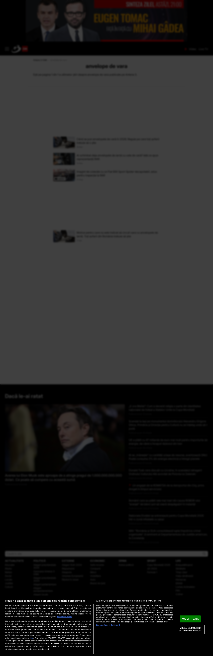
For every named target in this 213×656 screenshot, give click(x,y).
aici (31, 638)
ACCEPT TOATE (190, 619)
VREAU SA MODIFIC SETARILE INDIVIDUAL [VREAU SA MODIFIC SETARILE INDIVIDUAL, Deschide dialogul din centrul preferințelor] (190, 629)
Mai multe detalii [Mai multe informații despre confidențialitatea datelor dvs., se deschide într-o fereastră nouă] (64, 616)
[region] (106, 626)
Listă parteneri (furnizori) (108, 625)
